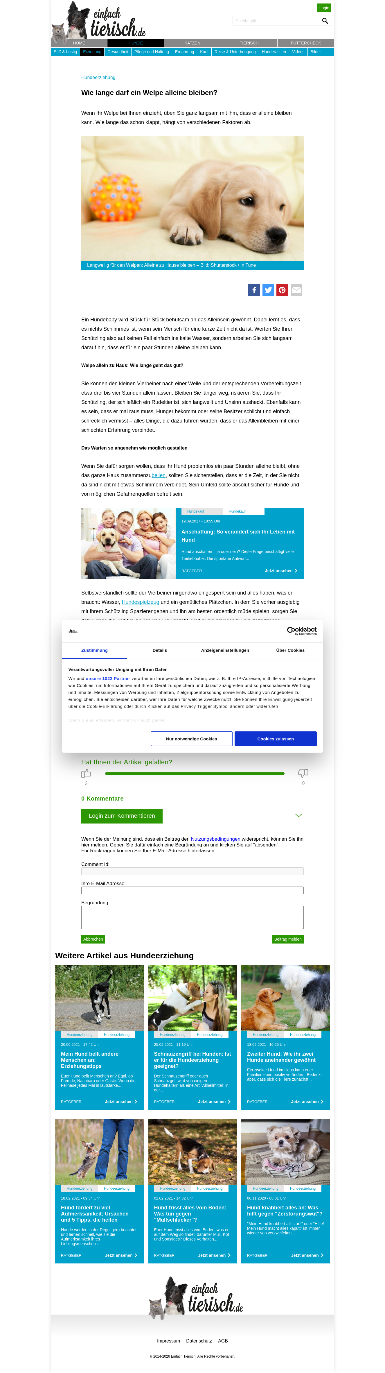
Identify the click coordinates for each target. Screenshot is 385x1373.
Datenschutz (199, 1340)
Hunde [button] (136, 43)
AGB (223, 1340)
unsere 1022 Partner (108, 678)
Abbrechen (93, 939)
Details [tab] (160, 650)
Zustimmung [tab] (94, 650)
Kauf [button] (204, 51)
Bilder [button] (316, 51)
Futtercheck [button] (306, 43)
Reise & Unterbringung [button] (235, 51)
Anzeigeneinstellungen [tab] (225, 650)
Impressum (168, 1340)
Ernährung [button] (184, 51)
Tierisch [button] (249, 43)
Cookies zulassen (275, 738)
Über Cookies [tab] (290, 650)
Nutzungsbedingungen (215, 839)
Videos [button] (298, 51)
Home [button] (79, 43)
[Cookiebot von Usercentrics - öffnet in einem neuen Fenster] (291, 631)
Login (324, 8)
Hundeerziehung (98, 77)
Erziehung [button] (92, 51)
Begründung (94, 902)
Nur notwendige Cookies (191, 738)
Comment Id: (95, 864)
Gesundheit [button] (117, 51)
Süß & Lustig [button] (65, 51)
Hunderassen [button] (274, 51)
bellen (158, 475)
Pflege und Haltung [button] (151, 51)
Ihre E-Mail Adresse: (103, 883)
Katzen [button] (192, 43)
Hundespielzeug (140, 602)
